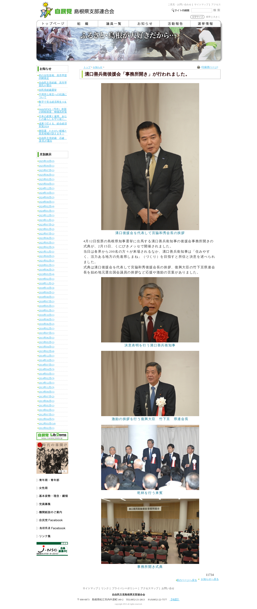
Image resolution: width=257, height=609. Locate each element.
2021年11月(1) (46, 251)
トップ (87, 67)
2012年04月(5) (46, 419)
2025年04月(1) (46, 183)
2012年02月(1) (46, 428)
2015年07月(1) (46, 333)
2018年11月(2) (46, 283)
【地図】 (175, 599)
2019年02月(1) (46, 279)
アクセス (216, 4)
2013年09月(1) (46, 391)
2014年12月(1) (46, 355)
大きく (216, 16)
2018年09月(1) (46, 292)
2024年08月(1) (46, 202)
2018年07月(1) (46, 301)
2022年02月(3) (46, 247)
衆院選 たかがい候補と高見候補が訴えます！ (53, 132)
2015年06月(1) (46, 337)
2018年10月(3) (46, 288)
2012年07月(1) (46, 414)
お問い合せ (168, 588)
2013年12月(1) (46, 382)
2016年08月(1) (46, 319)
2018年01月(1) (46, 310)
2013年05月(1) (46, 405)
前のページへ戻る (187, 580)
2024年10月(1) (46, 193)
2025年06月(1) (46, 174)
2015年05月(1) (46, 342)
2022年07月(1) (46, 233)
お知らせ (97, 67)
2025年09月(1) (46, 165)
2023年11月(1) (46, 220)
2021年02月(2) (46, 260)
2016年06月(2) (46, 324)
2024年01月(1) (46, 211)
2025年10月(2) (46, 161)
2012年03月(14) (47, 423)
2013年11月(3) (46, 387)
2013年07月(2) (46, 396)
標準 (208, 16)
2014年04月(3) (46, 369)
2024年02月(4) (46, 206)
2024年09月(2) (46, 197)
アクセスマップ (149, 588)
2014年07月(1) (46, 364)
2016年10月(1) (46, 315)
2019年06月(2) (46, 269)
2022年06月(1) (46, 238)
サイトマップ (201, 4)
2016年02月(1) (46, 328)
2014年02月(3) (46, 378)
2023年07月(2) (46, 224)
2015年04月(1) (46, 346)
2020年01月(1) (46, 265)
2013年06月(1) (46, 401)
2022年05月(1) (46, 242)
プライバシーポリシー (124, 588)
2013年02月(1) (46, 410)
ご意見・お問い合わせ (179, 4)
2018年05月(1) (46, 306)
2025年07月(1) (46, 170)
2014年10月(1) (46, 360)
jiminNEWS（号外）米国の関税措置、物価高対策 (53, 110)
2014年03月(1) (46, 373)
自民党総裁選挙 (48, 90)
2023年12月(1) (46, 215)
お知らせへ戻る (210, 579)
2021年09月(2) (46, 256)
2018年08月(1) (46, 297)
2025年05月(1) (46, 179)
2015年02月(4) (46, 351)
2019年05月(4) (46, 274)
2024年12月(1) (46, 188)
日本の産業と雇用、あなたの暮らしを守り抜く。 (53, 118)
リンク (105, 588)
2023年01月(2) (46, 229)
